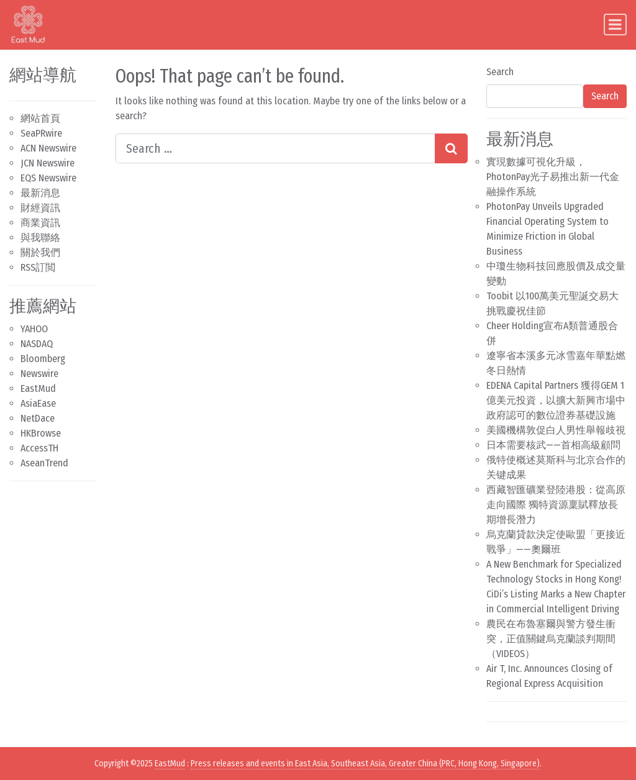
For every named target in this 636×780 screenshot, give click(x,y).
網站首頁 (40, 118)
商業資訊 (40, 223)
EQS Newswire (48, 178)
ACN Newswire (48, 148)
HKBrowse (40, 433)
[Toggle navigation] (615, 24)
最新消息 (40, 193)
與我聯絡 (40, 237)
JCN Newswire (47, 163)
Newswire (39, 373)
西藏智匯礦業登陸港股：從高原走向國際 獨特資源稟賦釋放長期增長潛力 (555, 504)
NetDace (37, 418)
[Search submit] (451, 148)
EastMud (38, 388)
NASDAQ (36, 344)
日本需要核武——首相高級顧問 (553, 445)
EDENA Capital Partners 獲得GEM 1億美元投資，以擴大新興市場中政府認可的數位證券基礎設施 (555, 400)
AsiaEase (38, 403)
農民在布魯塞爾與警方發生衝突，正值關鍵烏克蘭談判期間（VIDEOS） (551, 639)
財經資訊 (40, 208)
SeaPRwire (41, 133)
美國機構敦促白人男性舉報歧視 (555, 430)
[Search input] (275, 148)
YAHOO (34, 329)
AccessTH (39, 448)
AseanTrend (44, 463)
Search (500, 72)
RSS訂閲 (37, 267)
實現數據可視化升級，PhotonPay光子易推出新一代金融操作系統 (552, 176)
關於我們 (40, 252)
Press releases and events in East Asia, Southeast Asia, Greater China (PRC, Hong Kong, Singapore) (365, 763)
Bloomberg (42, 359)
